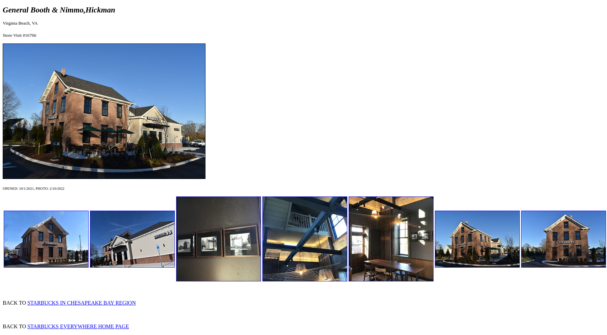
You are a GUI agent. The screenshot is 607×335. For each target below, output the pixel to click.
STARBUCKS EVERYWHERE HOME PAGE (78, 326)
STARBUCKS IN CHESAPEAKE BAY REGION (81, 303)
